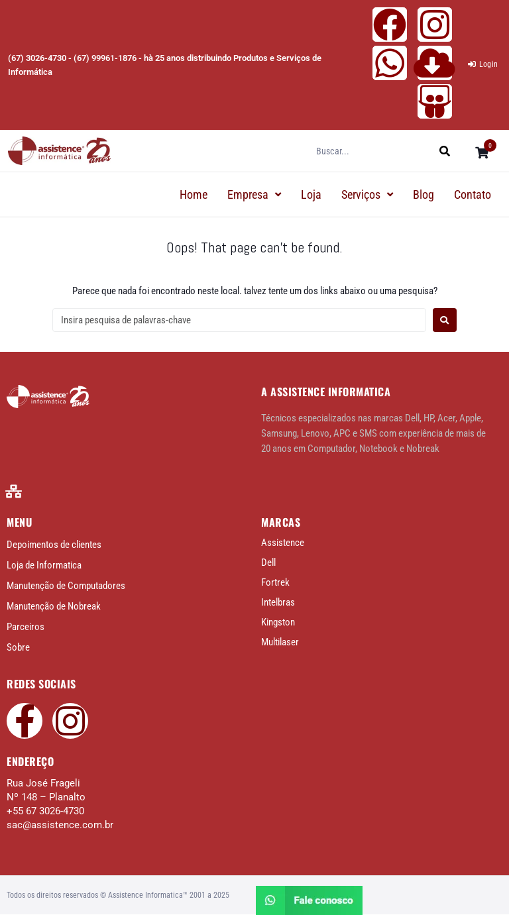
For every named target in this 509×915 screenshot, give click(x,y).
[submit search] (452, 151)
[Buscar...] (376, 151)
